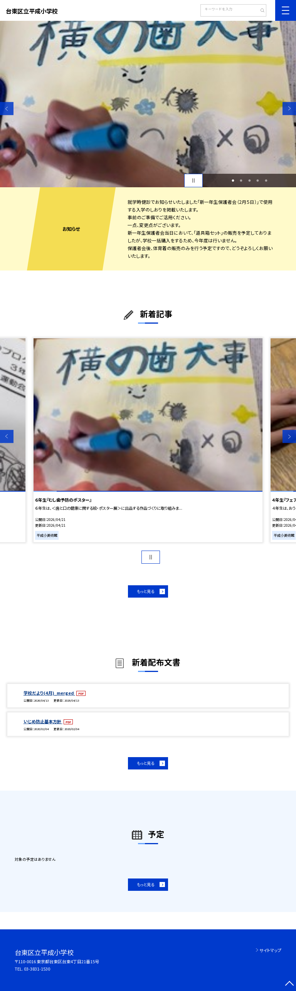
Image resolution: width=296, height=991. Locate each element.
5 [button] (266, 180)
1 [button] (233, 180)
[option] (148, 104)
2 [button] (241, 180)
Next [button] (289, 108)
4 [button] (258, 180)
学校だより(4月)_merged (49, 693)
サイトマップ (270, 950)
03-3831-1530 (37, 969)
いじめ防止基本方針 (43, 721)
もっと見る (145, 591)
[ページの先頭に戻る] (289, 984)
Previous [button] (6, 108)
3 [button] (249, 180)
